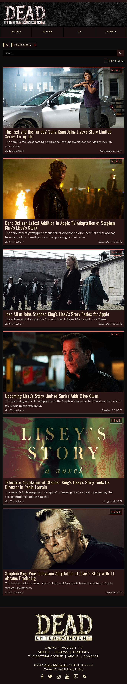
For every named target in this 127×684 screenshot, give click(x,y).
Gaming (51, 648)
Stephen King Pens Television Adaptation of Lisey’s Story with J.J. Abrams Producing (60, 575)
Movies (67, 648)
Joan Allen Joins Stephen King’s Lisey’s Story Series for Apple (57, 313)
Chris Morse (16, 150)
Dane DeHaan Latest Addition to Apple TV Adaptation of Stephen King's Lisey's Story (60, 225)
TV (80, 648)
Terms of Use (53, 669)
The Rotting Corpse (45, 656)
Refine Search (116, 60)
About (73, 656)
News (116, 70)
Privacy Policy (73, 669)
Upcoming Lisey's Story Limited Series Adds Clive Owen (51, 395)
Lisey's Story (22, 45)
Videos (43, 652)
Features (81, 652)
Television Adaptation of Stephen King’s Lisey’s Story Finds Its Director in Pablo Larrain (57, 484)
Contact (91, 656)
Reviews (61, 652)
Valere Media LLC (56, 665)
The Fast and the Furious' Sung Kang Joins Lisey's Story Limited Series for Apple (58, 134)
